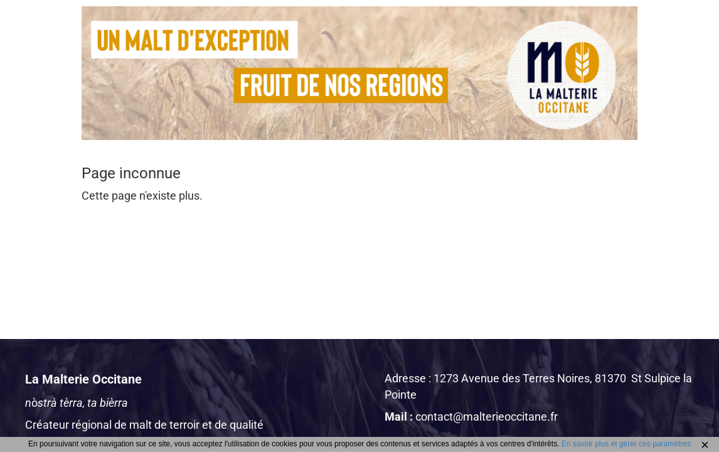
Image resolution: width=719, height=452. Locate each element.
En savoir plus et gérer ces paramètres (626, 443)
